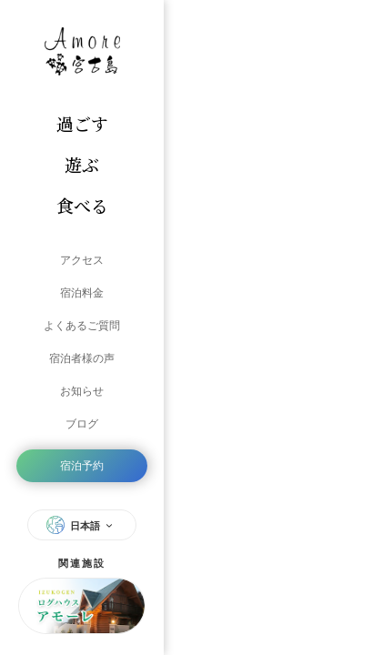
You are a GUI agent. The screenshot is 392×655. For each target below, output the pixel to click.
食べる (82, 205)
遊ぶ (82, 164)
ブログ (81, 424)
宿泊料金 (82, 293)
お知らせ (82, 391)
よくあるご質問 (82, 325)
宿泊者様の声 (82, 358)
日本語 (81, 525)
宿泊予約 (82, 465)
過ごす (82, 123)
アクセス (82, 260)
